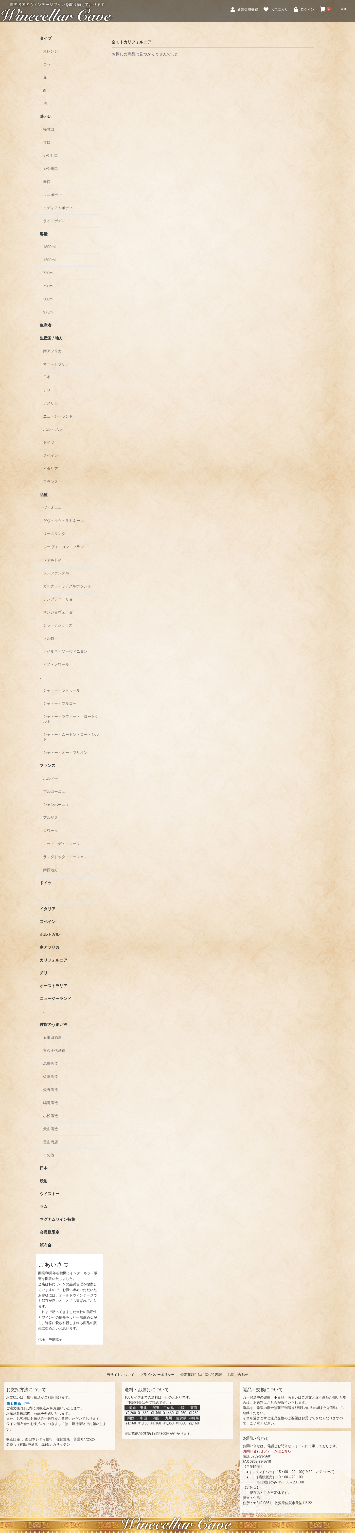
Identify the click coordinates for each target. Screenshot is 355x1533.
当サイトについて (120, 1375)
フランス (50, 482)
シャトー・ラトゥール (61, 690)
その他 (48, 1155)
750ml (48, 273)
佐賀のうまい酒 (53, 1024)
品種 (44, 494)
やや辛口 (50, 168)
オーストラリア (56, 364)
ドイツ (48, 442)
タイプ (46, 38)
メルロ (48, 638)
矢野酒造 (50, 1090)
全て (116, 42)
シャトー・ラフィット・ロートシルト (71, 719)
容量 (44, 234)
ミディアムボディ (58, 208)
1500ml (49, 260)
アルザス (50, 817)
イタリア (50, 468)
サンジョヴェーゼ (58, 612)
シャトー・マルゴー (59, 703)
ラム (44, 1206)
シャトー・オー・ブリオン (65, 752)
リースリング (54, 534)
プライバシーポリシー (157, 1375)
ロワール (50, 831)
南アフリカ (52, 351)
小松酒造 (50, 1116)
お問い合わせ (238, 1375)
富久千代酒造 (54, 1050)
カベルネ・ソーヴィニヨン (65, 651)
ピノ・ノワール (56, 664)
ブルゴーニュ (54, 791)
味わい (46, 116)
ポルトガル (52, 429)
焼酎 (44, 1181)
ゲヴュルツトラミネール (63, 520)
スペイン (50, 455)
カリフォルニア (53, 960)
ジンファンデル (56, 573)
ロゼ (47, 64)
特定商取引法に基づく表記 (201, 1375)
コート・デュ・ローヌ (61, 844)
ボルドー (50, 778)
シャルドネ (52, 560)
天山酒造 (50, 1129)
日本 (47, 377)
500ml (48, 299)
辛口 (47, 182)
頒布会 (46, 1245)
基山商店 (50, 1142)
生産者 (46, 325)
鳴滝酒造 (50, 1103)
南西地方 (50, 870)
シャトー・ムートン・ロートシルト (71, 737)
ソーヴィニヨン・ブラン (63, 547)
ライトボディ (54, 221)
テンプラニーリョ (58, 599)
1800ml (49, 247)
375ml (48, 312)
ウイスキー (49, 1193)
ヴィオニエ (52, 507)
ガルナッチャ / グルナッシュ (67, 586)
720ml (48, 286)
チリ (47, 390)
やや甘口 (50, 155)
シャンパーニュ (56, 804)
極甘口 (48, 129)
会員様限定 (49, 1232)
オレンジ (50, 51)
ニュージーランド (58, 416)
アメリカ (50, 403)
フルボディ (52, 195)
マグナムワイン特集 (57, 1219)
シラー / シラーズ (57, 625)
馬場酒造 (50, 1063)
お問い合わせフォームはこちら (267, 1451)
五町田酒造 (52, 1037)
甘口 (47, 142)
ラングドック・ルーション (65, 857)
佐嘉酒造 (50, 1076)
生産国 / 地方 (51, 338)
